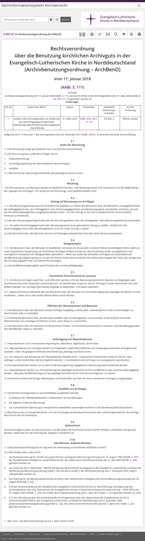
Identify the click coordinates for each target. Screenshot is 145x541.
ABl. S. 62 (28, 481)
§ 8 (79, 286)
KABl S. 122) (56, 503)
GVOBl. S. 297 (131, 457)
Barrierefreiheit (78, 534)
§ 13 (21, 134)
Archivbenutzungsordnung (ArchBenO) (32, 34)
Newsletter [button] (19, 534)
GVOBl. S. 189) (129, 460)
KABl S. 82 (53, 470)
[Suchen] (65, 19)
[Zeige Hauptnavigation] (139, 5)
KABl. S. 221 (106, 492)
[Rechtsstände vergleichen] (100, 34)
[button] (108, 34)
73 (68, 98)
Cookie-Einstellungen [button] (109, 534)
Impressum (34, 534)
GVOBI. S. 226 (34, 492)
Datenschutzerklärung (55, 534)
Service (7, 534)
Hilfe (92, 534)
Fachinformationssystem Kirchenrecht (35, 5)
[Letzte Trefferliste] (57, 19)
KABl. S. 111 (72, 87)
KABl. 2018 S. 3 (90, 134)
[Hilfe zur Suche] (50, 19)
